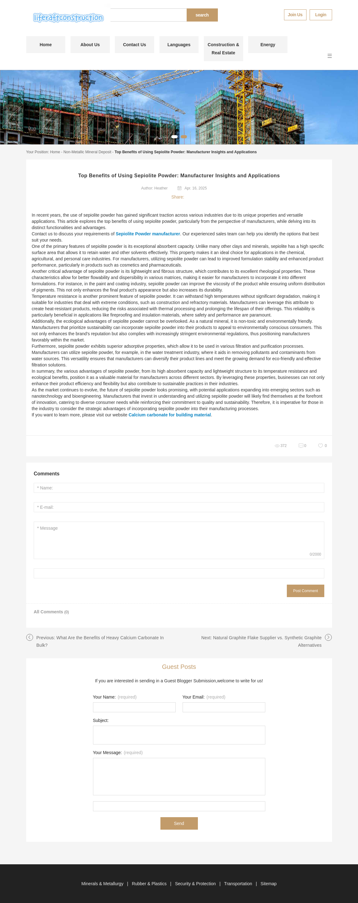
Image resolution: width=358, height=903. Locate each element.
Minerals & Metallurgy (103, 883)
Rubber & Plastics (150, 883)
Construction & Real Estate (223, 48)
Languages (179, 44)
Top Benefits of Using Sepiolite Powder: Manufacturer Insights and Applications (186, 152)
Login (320, 14)
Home (46, 44)
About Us (90, 44)
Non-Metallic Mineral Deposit (87, 152)
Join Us (295, 14)
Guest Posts (179, 666)
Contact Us (134, 44)
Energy (267, 44)
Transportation (238, 883)
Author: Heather (154, 188)
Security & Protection (196, 883)
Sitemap (269, 883)
